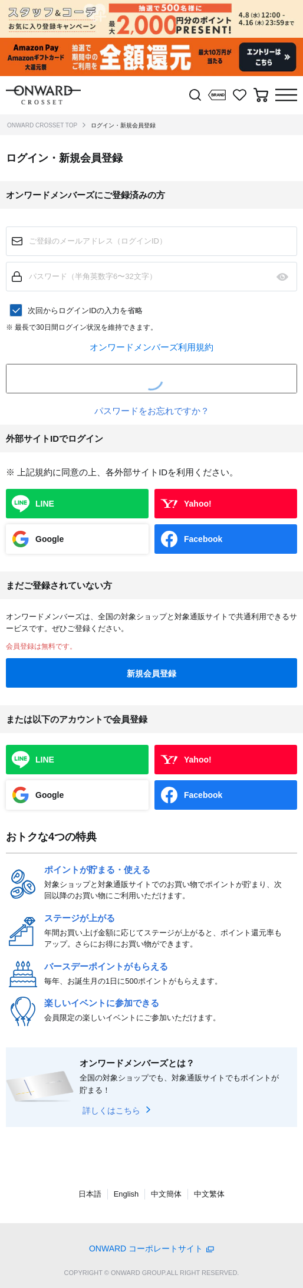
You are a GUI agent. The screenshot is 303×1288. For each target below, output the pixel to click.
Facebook (203, 539)
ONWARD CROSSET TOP (42, 125)
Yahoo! (198, 503)
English (126, 1194)
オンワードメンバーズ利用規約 (151, 347)
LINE (44, 503)
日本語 (89, 1194)
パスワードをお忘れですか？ (151, 411)
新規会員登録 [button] (151, 673)
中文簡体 (166, 1194)
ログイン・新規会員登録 (123, 125)
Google (49, 539)
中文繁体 (209, 1194)
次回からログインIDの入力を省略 (85, 310)
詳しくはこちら (111, 1110)
